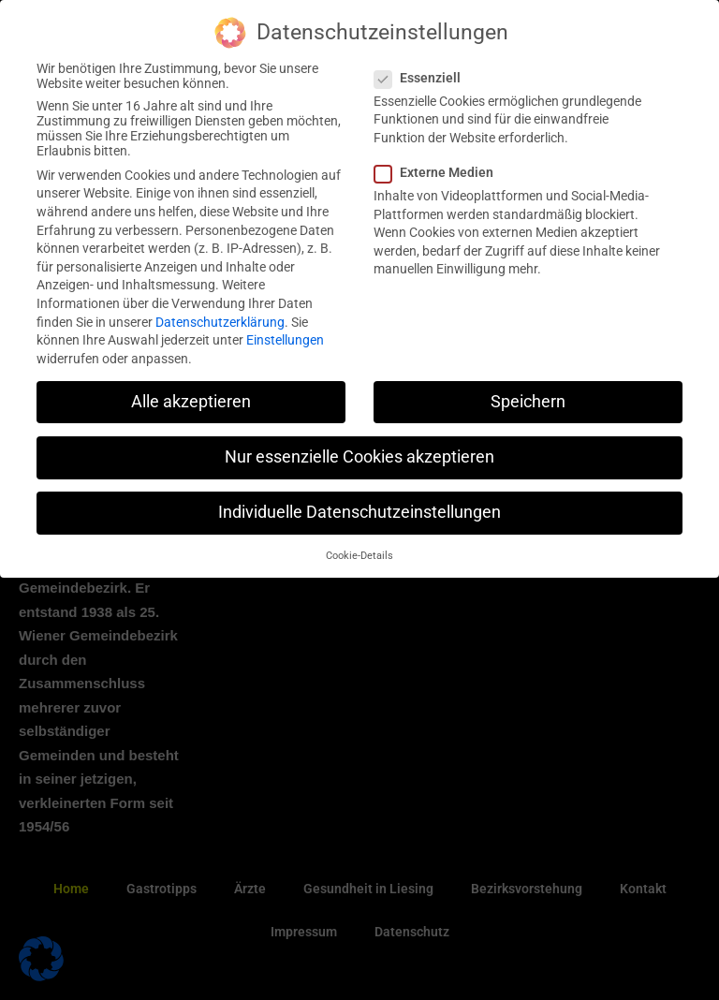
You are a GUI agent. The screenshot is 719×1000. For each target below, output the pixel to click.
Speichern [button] (528, 400)
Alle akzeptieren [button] (191, 400)
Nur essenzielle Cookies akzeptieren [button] (359, 456)
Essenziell (423, 76)
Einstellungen (285, 339)
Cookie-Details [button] (359, 556)
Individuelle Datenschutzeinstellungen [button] (359, 512)
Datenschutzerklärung (220, 321)
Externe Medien (440, 172)
